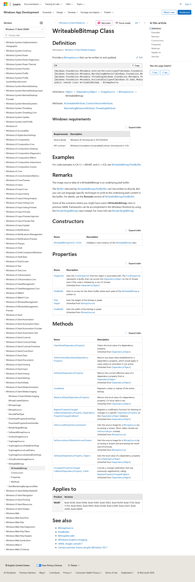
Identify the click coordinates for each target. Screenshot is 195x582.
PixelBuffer (58, 291)
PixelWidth (59, 309)
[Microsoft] (6, 4)
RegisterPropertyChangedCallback (113, 474)
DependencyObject (86, 91)
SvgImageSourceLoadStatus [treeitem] (22, 450)
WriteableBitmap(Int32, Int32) (68, 242)
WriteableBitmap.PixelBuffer (126, 164)
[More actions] (144, 22)
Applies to (156, 52)
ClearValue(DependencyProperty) (69, 345)
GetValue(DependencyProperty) (68, 372)
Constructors (157, 40)
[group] (97, 77)
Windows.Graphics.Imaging (72, 539)
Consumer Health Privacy (87, 572)
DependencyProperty (127, 412)
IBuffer (60, 188)
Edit (139, 57)
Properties (156, 44)
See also (155, 56)
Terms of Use (111, 572)
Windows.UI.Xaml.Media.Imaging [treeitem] (24, 396)
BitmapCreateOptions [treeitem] (19, 400)
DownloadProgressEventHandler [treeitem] (24, 423)
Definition (156, 28)
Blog (41, 572)
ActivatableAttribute (74, 103)
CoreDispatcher (82, 275)
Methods (155, 48)
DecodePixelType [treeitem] (16, 414)
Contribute (55, 572)
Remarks (155, 36)
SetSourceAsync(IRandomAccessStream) (73, 440)
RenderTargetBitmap (67, 210)
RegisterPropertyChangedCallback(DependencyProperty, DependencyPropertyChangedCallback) (74, 412)
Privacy (66, 572)
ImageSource (108, 91)
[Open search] (181, 4)
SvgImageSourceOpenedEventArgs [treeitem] (25, 454)
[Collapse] (41, 23)
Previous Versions (28, 572)
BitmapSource (71, 57)
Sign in (188, 4)
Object (69, 91)
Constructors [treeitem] (17, 472)
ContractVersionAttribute (99, 103)
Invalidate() (59, 388)
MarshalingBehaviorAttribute (79, 108)
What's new (169, 12)
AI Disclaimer (10, 572)
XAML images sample (69, 543)
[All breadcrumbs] (55, 22)
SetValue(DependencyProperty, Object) (72, 455)
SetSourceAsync (105, 431)
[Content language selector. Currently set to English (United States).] (18, 565)
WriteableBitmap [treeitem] (19, 468)
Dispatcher (59, 275)
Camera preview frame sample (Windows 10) (81, 547)
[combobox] (24, 29)
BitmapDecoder (66, 535)
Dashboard (184, 12)
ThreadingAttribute (105, 108)
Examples (155, 32)
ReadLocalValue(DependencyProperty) (71, 397)
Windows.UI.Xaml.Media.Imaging (73, 22)
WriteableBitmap (123, 242)
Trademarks (126, 572)
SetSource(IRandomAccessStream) (70, 424)
